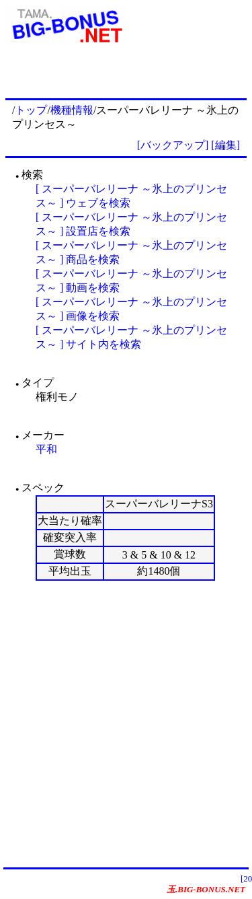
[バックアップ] (173, 145)
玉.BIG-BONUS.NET (206, 889)
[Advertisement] (126, 724)
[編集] (225, 145)
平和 (46, 449)
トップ (31, 110)
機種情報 (71, 110)
